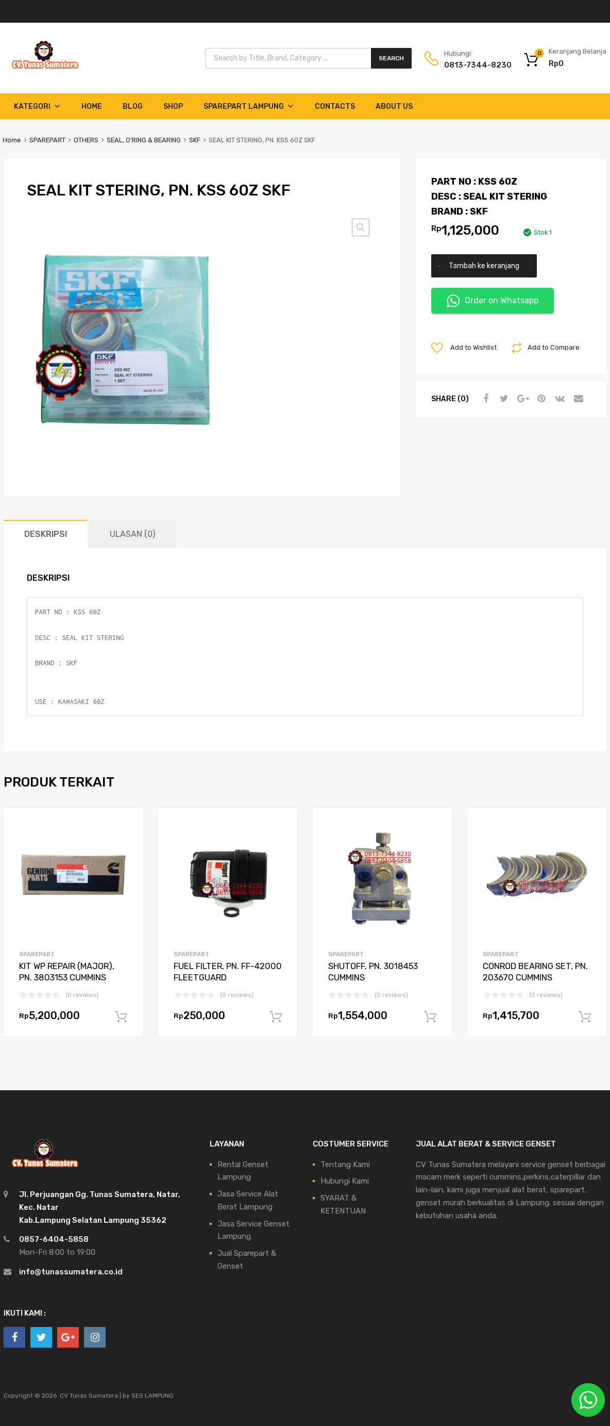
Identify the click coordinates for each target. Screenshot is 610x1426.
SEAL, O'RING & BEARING (144, 140)
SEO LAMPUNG (152, 1395)
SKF (194, 140)
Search (391, 58)
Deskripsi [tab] (45, 534)
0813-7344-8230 (469, 65)
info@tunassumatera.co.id (71, 1271)
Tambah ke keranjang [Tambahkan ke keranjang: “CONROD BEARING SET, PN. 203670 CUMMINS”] (585, 1017)
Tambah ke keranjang (484, 265)
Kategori (37, 106)
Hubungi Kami (344, 1181)
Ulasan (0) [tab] (132, 534)
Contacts (335, 106)
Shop (173, 106)
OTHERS (86, 140)
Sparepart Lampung (249, 106)
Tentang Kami (345, 1164)
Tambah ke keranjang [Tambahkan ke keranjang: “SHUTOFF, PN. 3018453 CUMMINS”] (430, 1017)
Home (91, 106)
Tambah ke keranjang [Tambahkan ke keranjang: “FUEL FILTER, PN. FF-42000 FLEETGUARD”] (275, 1017)
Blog (133, 106)
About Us (394, 106)
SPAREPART (47, 140)
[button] (360, 227)
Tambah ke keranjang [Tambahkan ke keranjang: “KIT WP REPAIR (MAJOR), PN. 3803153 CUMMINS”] (121, 1017)
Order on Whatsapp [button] (492, 300)
